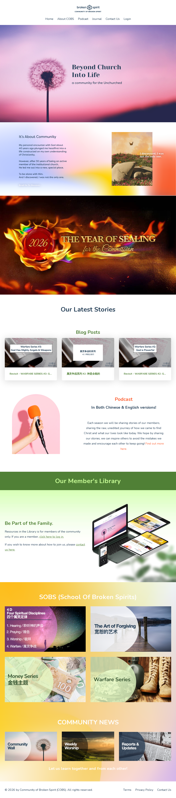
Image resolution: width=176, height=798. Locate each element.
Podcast (83, 19)
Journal (97, 19)
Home (49, 19)
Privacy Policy (144, 790)
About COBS (65, 19)
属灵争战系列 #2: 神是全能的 (83, 374)
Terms (127, 790)
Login (127, 19)
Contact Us (113, 19)
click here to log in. (51, 537)
